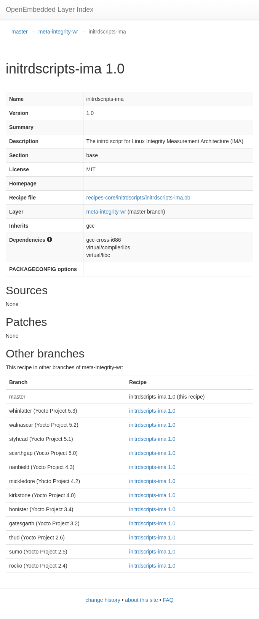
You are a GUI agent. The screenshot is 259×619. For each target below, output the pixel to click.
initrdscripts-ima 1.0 (152, 411)
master (19, 32)
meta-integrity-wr (58, 32)
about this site (141, 600)
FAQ (168, 600)
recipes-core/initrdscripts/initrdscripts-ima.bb (138, 198)
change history (103, 600)
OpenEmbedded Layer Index (49, 9)
